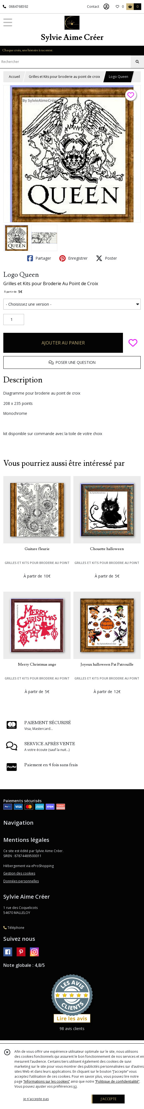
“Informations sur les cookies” (46, 1081)
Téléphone (13, 927)
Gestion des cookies (19, 873)
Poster (106, 258)
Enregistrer (73, 258)
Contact (93, 6)
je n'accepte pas (36, 1099)
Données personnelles (21, 881)
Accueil (14, 76)
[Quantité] (13, 319)
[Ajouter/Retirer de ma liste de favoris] (132, 342)
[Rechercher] (137, 61)
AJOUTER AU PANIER (63, 343)
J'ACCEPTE (108, 1099)
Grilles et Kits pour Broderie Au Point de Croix (50, 283)
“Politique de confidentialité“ (117, 1081)
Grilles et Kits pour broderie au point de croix (64, 76)
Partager (39, 258)
